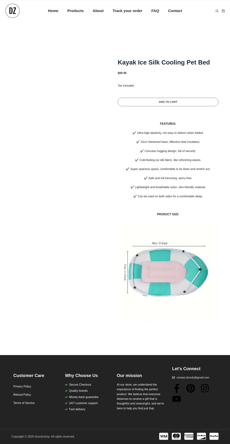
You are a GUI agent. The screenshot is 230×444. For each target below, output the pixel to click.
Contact (175, 11)
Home (53, 11)
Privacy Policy (22, 386)
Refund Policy (22, 394)
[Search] (217, 11)
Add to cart (168, 101)
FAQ (155, 11)
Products (75, 11)
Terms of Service (24, 402)
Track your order (127, 11)
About (98, 11)
